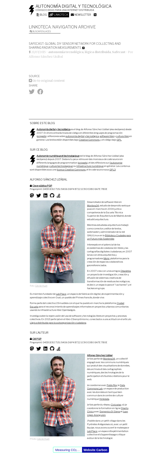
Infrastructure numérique (90, 166)
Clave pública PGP (42, 185)
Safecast (118, 52)
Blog (42, 14)
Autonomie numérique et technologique (58, 155)
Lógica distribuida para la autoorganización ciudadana (58, 322)
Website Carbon (95, 450)
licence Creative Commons (71, 169)
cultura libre (122, 136)
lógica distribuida (98, 52)
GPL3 (112, 169)
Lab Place (61, 293)
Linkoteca (58, 14)
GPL (119, 139)
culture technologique (61, 166)
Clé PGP (37, 338)
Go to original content (47, 81)
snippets (41, 136)
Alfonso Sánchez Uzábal (46, 56)
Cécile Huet (41, 285)
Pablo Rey (112, 385)
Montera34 (93, 205)
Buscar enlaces (40, 31)
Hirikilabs (104, 399)
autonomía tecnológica (66, 52)
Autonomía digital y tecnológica (73, 6)
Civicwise (116, 404)
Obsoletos (125, 270)
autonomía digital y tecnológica (82, 136)
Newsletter (81, 14)
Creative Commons (89, 139)
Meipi (106, 258)
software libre (107, 136)
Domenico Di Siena (110, 411)
